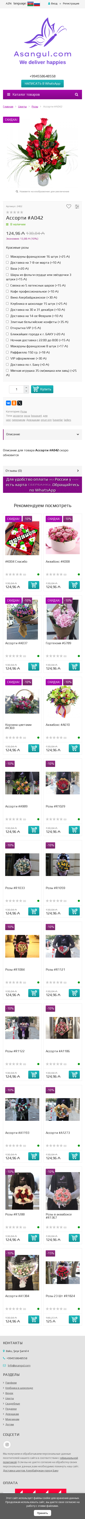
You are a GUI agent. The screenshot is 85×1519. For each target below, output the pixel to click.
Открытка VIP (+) (23, 328)
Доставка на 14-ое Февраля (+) (34, 316)
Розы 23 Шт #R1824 (60, 1296)
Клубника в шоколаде (19, 1387)
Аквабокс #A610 (58, 725)
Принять (42, 1513)
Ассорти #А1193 (17, 1133)
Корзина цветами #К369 (18, 726)
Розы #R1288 (15, 1214)
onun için (46, 419)
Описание (13, 434)
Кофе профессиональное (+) (32, 291)
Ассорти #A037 (16, 643)
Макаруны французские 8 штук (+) (37, 346)
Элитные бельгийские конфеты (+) (37, 322)
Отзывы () (14, 471)
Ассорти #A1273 (58, 1133)
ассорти (18, 415)
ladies (67, 419)
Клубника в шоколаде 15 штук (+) (36, 304)
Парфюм (11, 1382)
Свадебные (12, 1403)
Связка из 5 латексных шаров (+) (36, 285)
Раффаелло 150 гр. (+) (28, 352)
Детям (9, 1424)
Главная (8, 106)
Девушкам (33, 419)
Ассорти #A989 (16, 806)
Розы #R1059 (55, 888)
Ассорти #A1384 (17, 1296)
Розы (35, 106)
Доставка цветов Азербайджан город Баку (30, 1470)
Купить (45, 389)
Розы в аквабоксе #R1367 (59, 1215)
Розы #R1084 (15, 969)
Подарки (11, 1408)
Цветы (22, 106)
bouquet (36, 415)
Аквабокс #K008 (58, 561)
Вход (53, 3)
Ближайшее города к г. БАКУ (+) (35, 334)
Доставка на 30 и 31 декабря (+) (35, 310)
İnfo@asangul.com (19, 1365)
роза (27, 415)
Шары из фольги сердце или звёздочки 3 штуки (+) (38, 277)
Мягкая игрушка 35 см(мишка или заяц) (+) (41, 373)
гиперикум (18, 419)
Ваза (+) (17, 268)
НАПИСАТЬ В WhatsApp (42, 83)
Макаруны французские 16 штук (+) (38, 256)
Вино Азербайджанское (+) (31, 297)
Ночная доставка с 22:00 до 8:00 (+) (38, 340)
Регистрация (71, 3)
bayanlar (58, 419)
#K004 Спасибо (16, 561)
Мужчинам (12, 1419)
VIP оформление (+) (26, 358)
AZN (8, 3)
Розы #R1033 (15, 888)
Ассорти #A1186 (58, 1051)
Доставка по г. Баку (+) (27, 365)
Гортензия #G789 (58, 643)
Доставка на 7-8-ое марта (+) (33, 262)
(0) (15, 574)
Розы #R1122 (15, 1051)
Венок (9, 1393)
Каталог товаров (23, 94)
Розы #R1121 (55, 969)
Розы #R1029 (55, 806)
